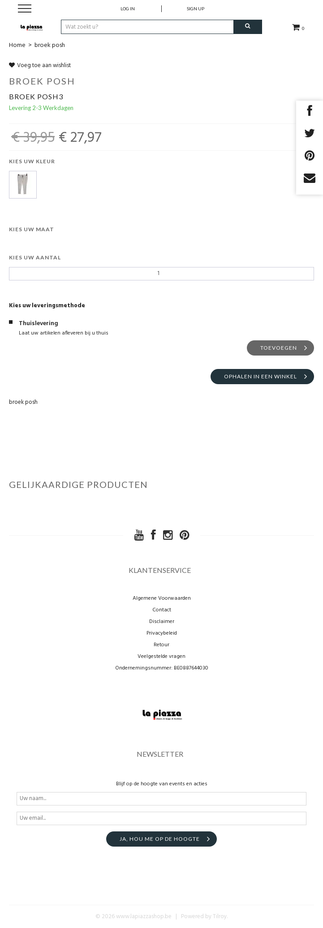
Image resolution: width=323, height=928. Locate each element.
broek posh (49, 45)
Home (17, 45)
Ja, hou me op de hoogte (160, 838)
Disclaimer (161, 621)
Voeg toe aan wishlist (40, 65)
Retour (161, 644)
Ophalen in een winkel (260, 376)
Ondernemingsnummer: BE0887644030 (161, 668)
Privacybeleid (161, 633)
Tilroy (220, 916)
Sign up (195, 8)
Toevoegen (278, 347)
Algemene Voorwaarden (162, 598)
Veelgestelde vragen (161, 656)
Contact (161, 610)
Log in (128, 8)
